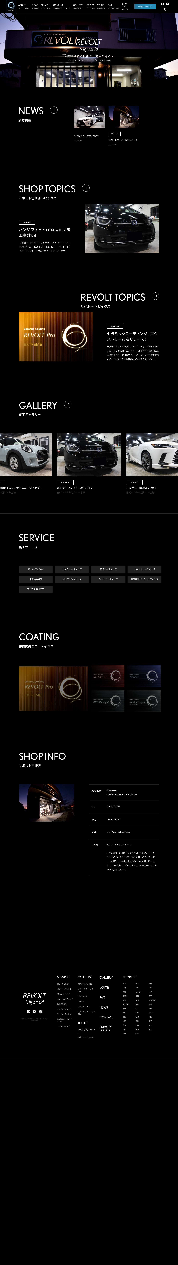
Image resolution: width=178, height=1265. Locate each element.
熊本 (150, 1029)
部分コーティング (108, 569)
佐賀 (137, 1029)
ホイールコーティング (144, 569)
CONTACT (107, 1017)
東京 (137, 1000)
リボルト (81, 1002)
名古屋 (151, 1013)
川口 (137, 996)
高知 (150, 1025)
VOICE (104, 987)
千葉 (150, 996)
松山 (124, 1029)
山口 (137, 1025)
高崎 (124, 992)
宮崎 (124, 1033)
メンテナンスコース (72, 579)
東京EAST (152, 1000)
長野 (124, 1008)
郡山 (137, 988)
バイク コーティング (72, 569)
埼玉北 (125, 996)
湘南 (150, 1004)
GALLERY (106, 977)
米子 (150, 1021)
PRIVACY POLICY (106, 1029)
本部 (124, 983)
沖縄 (137, 1033)
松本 (137, 1008)
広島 (124, 1025)
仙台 (124, 988)
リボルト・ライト (84, 1006)
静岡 (150, 1008)
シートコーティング (108, 579)
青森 (137, 983)
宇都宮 (138, 992)
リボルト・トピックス (85, 1037)
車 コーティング (35, 569)
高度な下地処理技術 (85, 984)
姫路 (137, 1021)
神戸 (124, 1021)
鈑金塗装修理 (35, 579)
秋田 (150, 983)
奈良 (137, 1017)
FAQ (102, 997)
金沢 (124, 1013)
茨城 (150, 992)
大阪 (150, 1017)
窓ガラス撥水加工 (35, 589)
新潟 (150, 988)
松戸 (124, 1000)
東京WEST (126, 1004)
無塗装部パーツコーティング (144, 579)
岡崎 (137, 1013)
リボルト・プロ (83, 997)
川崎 (137, 1004)
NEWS (104, 1007)
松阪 (124, 1017)
